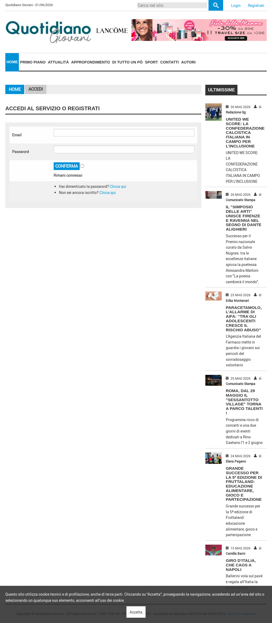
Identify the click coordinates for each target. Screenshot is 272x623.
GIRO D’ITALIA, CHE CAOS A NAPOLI (241, 565)
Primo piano (33, 62)
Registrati (256, 5)
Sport (151, 62)
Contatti (169, 62)
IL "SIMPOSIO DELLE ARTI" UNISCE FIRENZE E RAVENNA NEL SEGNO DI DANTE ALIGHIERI (243, 218)
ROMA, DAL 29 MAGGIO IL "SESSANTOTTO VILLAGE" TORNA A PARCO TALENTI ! (244, 401)
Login (236, 5)
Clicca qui (118, 186)
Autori (188, 62)
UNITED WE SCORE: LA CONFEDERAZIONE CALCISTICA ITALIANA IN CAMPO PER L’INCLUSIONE (245, 132)
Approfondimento (90, 62)
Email (17, 134)
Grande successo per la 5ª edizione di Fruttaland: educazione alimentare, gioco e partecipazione (244, 484)
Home (12, 62)
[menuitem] (12, 62)
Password (20, 151)
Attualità (58, 62)
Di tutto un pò (127, 62)
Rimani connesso (68, 175)
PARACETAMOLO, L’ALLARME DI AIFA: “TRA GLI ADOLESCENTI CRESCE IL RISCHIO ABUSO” (244, 318)
